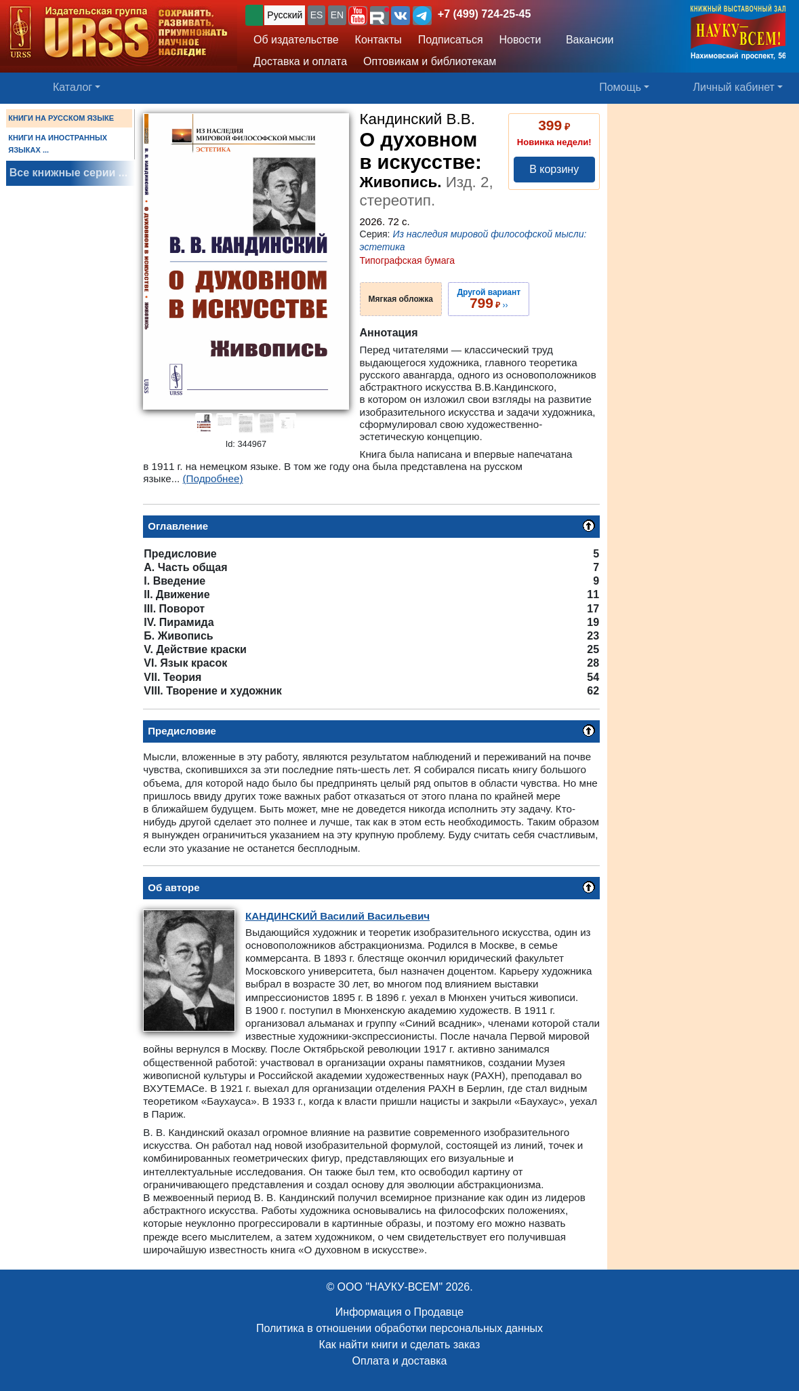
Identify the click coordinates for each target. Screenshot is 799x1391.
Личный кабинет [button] (734, 87)
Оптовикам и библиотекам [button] (429, 61)
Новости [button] (520, 39)
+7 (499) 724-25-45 (484, 14)
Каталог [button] (72, 87)
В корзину (554, 169)
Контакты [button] (378, 39)
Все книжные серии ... (68, 172)
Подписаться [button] (450, 39)
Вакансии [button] (586, 39)
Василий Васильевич (337, 916)
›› (488, 299)
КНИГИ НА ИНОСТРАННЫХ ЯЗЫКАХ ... (57, 144)
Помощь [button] (620, 87)
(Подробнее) (213, 478)
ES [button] (316, 14)
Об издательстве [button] (296, 39)
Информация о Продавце (399, 1312)
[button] (357, 15)
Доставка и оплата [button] (300, 61)
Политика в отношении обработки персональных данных (399, 1328)
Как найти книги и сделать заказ (399, 1344)
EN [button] (337, 14)
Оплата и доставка (399, 1361)
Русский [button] (284, 14)
